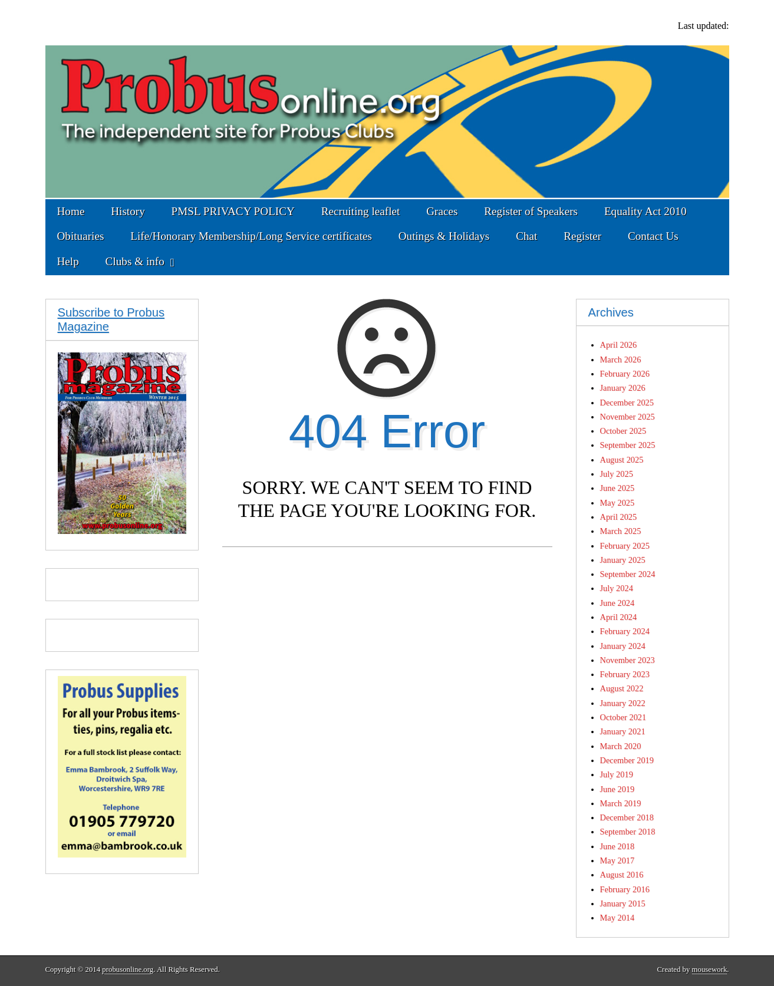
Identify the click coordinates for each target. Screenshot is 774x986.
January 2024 (622, 646)
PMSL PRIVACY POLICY (233, 211)
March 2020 (620, 746)
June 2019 (617, 789)
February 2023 (625, 674)
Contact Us (653, 236)
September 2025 (628, 445)
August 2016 (622, 874)
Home (71, 211)
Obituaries (80, 236)
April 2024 (618, 617)
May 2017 (617, 860)
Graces (441, 211)
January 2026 (622, 388)
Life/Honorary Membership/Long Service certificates (251, 236)
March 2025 (620, 531)
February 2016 (625, 889)
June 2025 (617, 488)
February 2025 (625, 545)
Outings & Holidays (444, 236)
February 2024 (625, 631)
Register (582, 236)
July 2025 (616, 474)
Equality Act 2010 (645, 211)
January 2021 (622, 731)
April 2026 (618, 344)
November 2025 (627, 416)
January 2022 (622, 703)
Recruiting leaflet (360, 211)
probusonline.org (127, 969)
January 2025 (622, 560)
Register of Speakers (531, 211)
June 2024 (617, 603)
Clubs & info (135, 261)
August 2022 (622, 688)
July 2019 (616, 774)
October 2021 (623, 717)
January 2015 (622, 903)
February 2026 (625, 373)
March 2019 (620, 803)
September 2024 (628, 574)
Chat (526, 236)
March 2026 (620, 359)
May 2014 (617, 917)
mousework (709, 969)
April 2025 (618, 517)
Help (68, 261)
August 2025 (622, 459)
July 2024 (616, 588)
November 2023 (627, 660)
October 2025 (623, 431)
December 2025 (627, 402)
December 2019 (627, 760)
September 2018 (628, 831)
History (128, 211)
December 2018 (627, 817)
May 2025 (617, 502)
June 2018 (617, 846)
